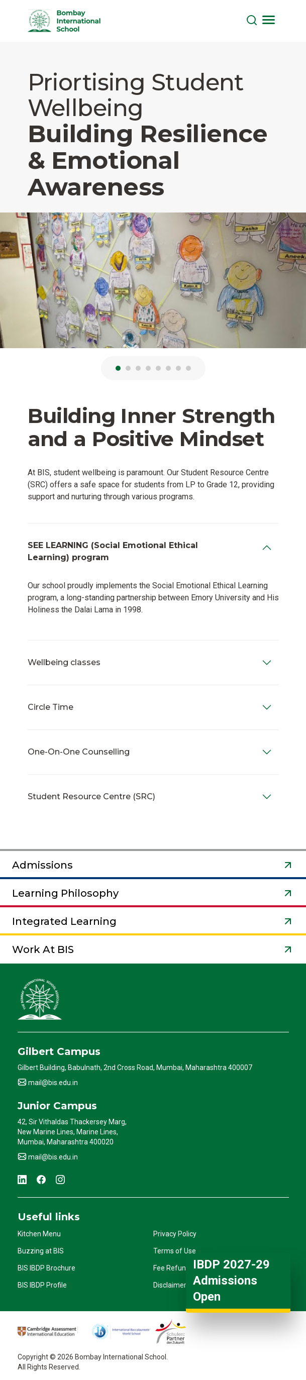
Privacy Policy (174, 1234)
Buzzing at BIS (41, 1251)
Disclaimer (169, 1285)
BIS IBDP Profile (42, 1285)
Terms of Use (174, 1251)
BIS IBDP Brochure (46, 1268)
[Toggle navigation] (269, 19)
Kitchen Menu (39, 1234)
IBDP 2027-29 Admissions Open (231, 1280)
